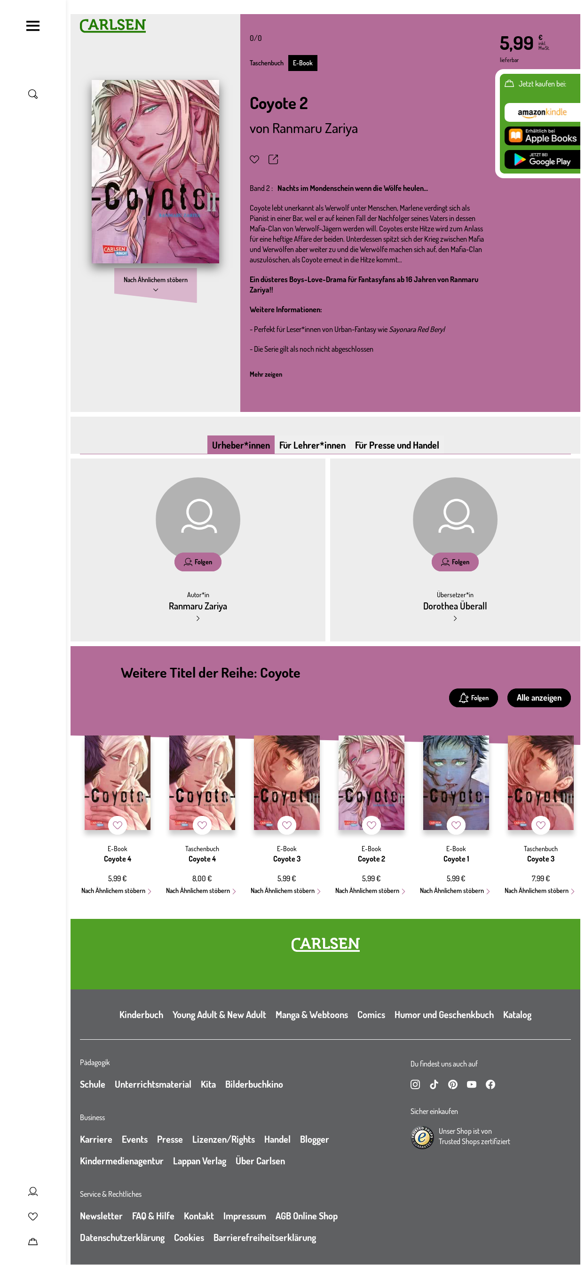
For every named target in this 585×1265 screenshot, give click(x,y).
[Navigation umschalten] (33, 26)
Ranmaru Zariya (315, 127)
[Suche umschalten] (33, 94)
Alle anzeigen (539, 697)
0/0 (256, 38)
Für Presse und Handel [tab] (397, 445)
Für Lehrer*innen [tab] (312, 445)
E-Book (303, 63)
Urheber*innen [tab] (241, 445)
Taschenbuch (267, 63)
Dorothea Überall (455, 606)
